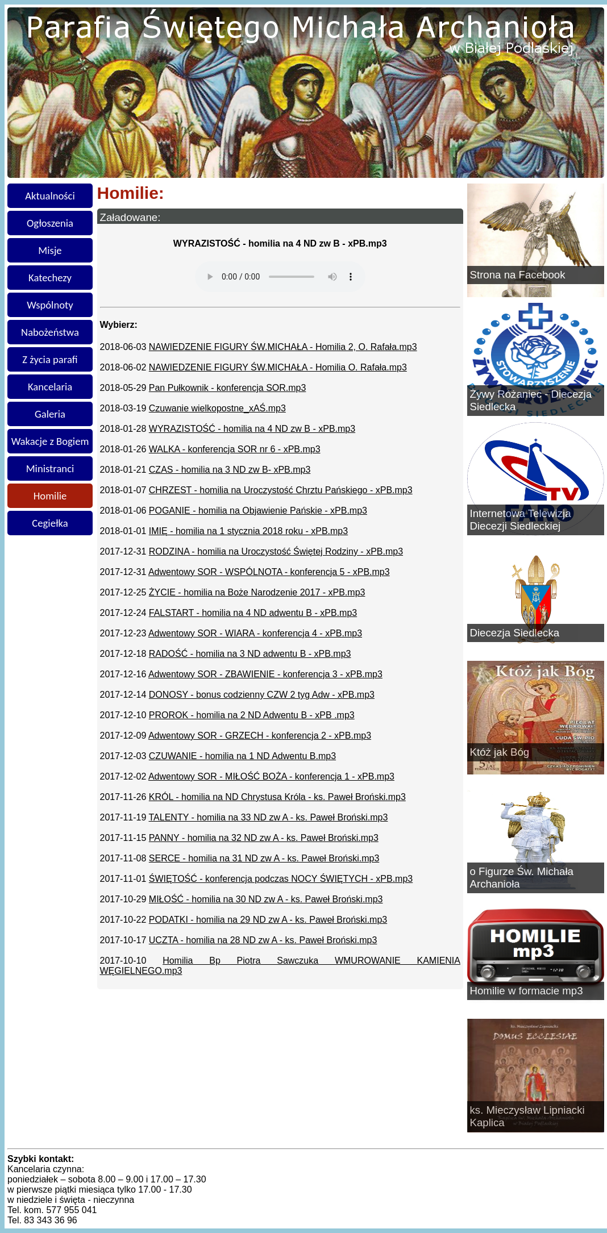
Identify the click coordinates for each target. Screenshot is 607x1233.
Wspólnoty (50, 304)
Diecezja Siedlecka (515, 633)
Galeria (50, 413)
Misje (49, 250)
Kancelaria (50, 386)
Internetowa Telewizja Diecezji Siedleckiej (520, 519)
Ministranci (50, 468)
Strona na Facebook (518, 275)
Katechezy (50, 277)
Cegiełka (50, 523)
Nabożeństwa (50, 332)
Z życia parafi (49, 359)
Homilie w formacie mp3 (526, 991)
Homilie (50, 495)
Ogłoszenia (50, 223)
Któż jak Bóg (500, 752)
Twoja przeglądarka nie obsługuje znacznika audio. (280, 276)
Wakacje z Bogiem (50, 441)
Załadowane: (130, 217)
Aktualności (50, 195)
